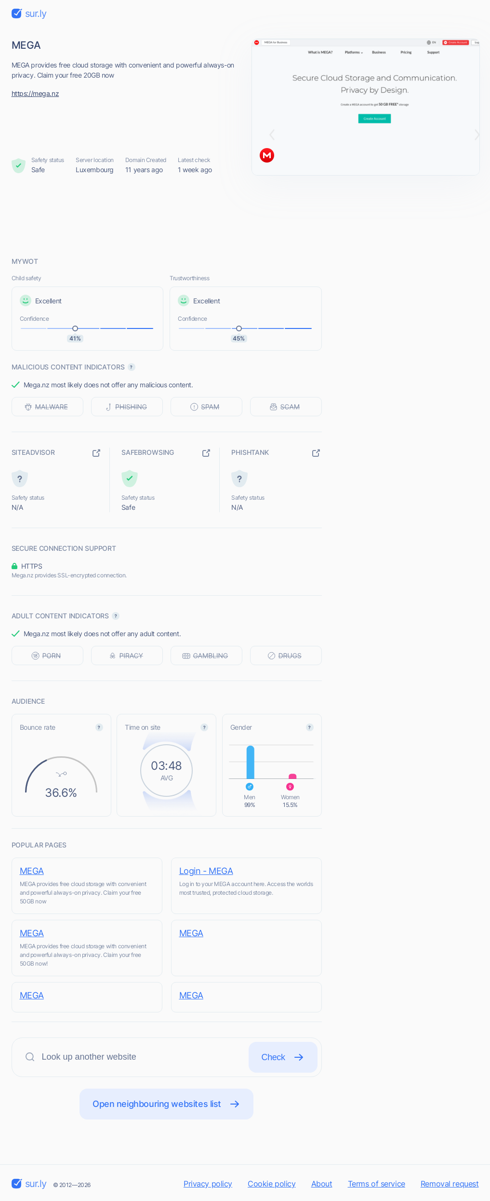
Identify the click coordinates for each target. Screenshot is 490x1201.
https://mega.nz (35, 93)
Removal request (450, 1183)
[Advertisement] (245, 215)
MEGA (32, 871)
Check (283, 1057)
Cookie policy (272, 1183)
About (321, 1183)
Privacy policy (208, 1183)
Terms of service (376, 1183)
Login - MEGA (206, 871)
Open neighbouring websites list (166, 1104)
